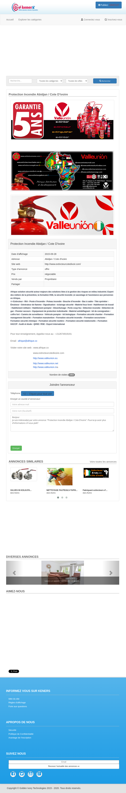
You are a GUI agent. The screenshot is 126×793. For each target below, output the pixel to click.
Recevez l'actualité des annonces (63, 766)
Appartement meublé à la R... (62, 578)
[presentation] (34, 439)
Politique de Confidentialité (21, 734)
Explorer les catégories (29, 19)
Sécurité (12, 730)
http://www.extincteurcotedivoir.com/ (63, 264)
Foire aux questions (18, 706)
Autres (16, 493)
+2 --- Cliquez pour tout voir (37, 393)
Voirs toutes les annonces (103, 461)
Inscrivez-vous (113, 19)
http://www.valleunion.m (45, 367)
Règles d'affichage (17, 702)
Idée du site (14, 699)
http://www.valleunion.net (45, 363)
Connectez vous (90, 19)
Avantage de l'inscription (20, 737)
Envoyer (16, 448)
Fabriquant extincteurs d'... (95, 490)
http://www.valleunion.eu (45, 358)
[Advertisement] (63, 51)
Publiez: (108, 5)
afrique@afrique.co (27, 341)
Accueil (10, 19)
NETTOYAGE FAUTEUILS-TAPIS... (62, 490)
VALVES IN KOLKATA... (21, 490)
